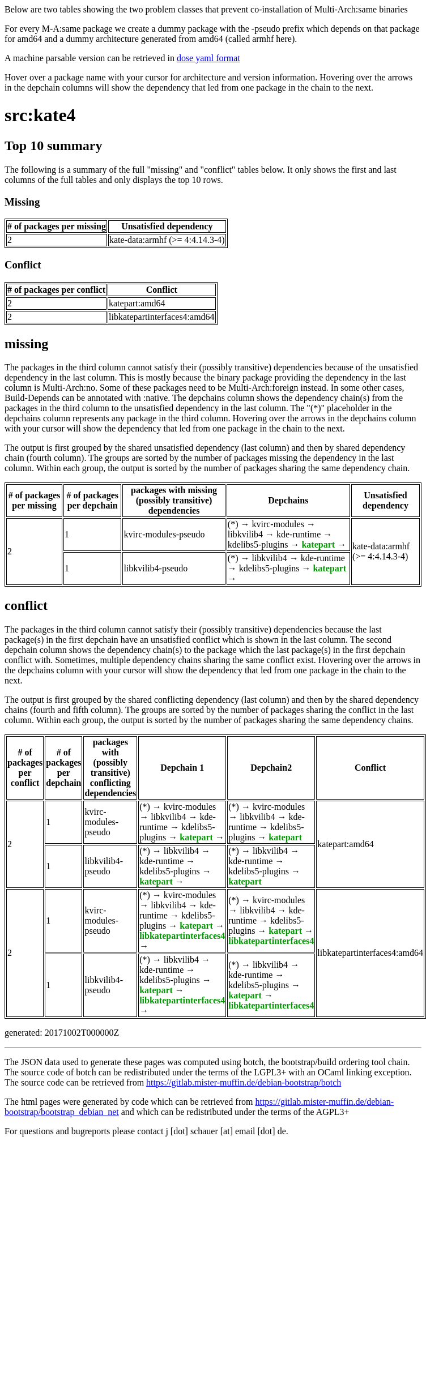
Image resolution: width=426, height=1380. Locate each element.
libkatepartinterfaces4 (182, 936)
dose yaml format (208, 58)
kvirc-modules (278, 524)
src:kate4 (40, 115)
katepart (318, 544)
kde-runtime (298, 534)
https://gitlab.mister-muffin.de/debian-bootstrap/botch (243, 1082)
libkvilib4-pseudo (155, 568)
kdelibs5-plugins (258, 544)
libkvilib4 (245, 534)
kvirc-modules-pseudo (164, 534)
